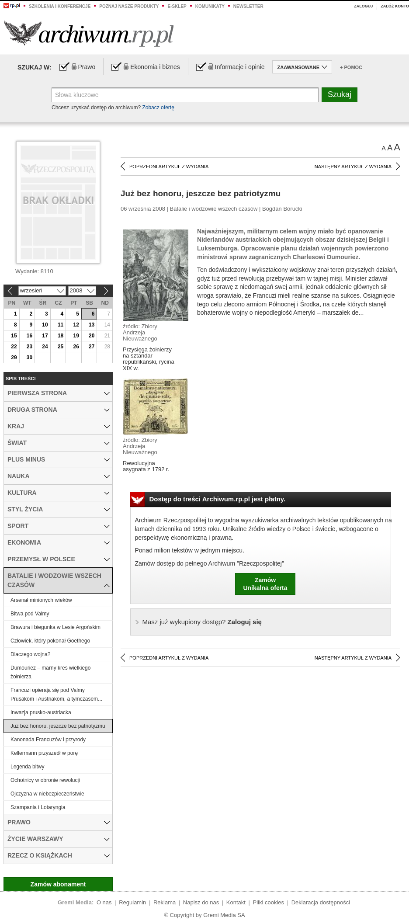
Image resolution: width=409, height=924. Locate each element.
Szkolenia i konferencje (59, 6)
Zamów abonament (58, 884)
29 (14, 357)
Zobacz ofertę (158, 107)
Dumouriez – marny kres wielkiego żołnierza (50, 672)
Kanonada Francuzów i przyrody (48, 739)
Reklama (164, 902)
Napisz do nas (201, 902)
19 (76, 336)
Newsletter (248, 6)
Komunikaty (210, 6)
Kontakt (236, 902)
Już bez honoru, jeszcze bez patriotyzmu (57, 726)
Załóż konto (395, 6)
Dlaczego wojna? (30, 654)
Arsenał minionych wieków (41, 600)
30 (29, 357)
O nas (104, 902)
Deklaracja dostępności (320, 902)
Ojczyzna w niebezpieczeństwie (47, 794)
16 (29, 336)
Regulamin (132, 902)
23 (29, 347)
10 (45, 325)
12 (76, 325)
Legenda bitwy (27, 767)
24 (45, 347)
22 (14, 347)
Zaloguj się (202, 621)
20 (91, 336)
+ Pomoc (351, 67)
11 (60, 325)
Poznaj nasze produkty (129, 6)
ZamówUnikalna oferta (265, 584)
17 (45, 336)
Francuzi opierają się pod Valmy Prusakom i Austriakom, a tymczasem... (56, 694)
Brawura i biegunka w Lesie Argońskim (55, 627)
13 (91, 325)
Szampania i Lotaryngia (37, 807)
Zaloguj (363, 6)
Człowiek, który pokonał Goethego (50, 641)
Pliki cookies (268, 902)
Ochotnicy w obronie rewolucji (45, 780)
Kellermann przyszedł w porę (44, 753)
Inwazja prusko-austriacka (40, 712)
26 (76, 347)
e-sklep (176, 6)
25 (60, 347)
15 (14, 336)
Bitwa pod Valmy (29, 614)
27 (91, 347)
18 (60, 336)
